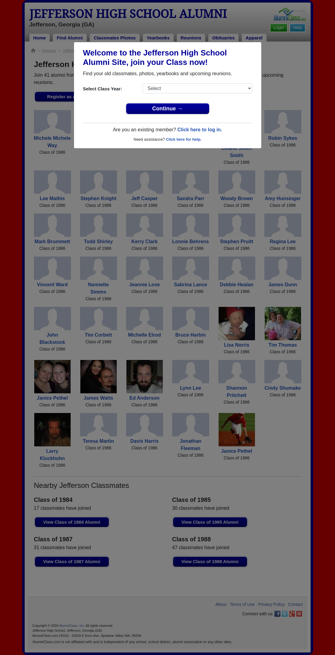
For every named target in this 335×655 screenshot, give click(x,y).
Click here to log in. (199, 129)
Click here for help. (183, 139)
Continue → (167, 109)
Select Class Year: (102, 88)
